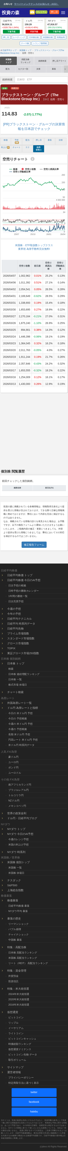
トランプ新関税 (40, 43)
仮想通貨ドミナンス (19, 1049)
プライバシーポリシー (21, 1077)
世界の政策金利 (16, 813)
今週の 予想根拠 (17, 729)
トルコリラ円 (16, 795)
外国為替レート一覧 (19, 702)
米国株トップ (8, 60)
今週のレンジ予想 (18, 839)
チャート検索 (15, 692)
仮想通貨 (12, 1012)
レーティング (19, 37)
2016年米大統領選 (18, 1004)
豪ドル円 (13, 756)
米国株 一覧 (15, 867)
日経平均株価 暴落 (18, 905)
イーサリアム (16, 1028)
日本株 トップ (15, 663)
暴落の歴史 (14, 918)
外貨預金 (13, 975)
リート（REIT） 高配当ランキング (28, 963)
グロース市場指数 (18, 643)
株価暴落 (12, 900)
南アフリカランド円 (19, 784)
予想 (17, 141)
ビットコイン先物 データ (22, 1054)
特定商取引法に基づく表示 (23, 1082)
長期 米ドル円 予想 (19, 734)
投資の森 (10, 12)
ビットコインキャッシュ (22, 1038)
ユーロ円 (13, 762)
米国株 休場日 (16, 872)
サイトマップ (15, 1067)
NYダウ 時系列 (16, 852)
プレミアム (41, 12)
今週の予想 (14, 608)
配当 (8, 69)
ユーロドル (14, 772)
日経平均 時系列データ (21, 623)
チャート (16, 147)
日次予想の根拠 (17, 585)
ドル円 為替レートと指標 (22, 707)
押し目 (54, 12)
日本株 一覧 (15, 679)
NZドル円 (13, 800)
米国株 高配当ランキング (22, 957)
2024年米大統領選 (18, 994)
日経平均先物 (15, 628)
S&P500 (12, 885)
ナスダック (14, 880)
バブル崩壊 (14, 929)
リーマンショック (18, 923)
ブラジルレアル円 (18, 789)
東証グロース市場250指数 (23, 653)
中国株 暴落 (15, 939)
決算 (38, 69)
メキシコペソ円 (17, 805)
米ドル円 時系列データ (21, 745)
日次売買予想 (16, 601)
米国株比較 (48, 37)
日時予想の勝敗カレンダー (23, 590)
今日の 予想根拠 (17, 718)
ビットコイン (16, 1017)
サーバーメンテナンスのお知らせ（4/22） (36, 4)
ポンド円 (13, 767)
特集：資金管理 (16, 970)
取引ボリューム (17, 1059)
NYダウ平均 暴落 (18, 911)
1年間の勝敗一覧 (18, 596)
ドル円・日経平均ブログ (22, 818)
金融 (5, 88)
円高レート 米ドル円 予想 (23, 739)
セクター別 (23, 69)
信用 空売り (39, 148)
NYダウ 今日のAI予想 (20, 833)
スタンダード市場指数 (20, 638)
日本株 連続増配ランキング (24, 674)
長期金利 (61, 37)
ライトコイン (16, 1033)
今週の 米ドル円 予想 (20, 723)
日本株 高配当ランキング (22, 952)
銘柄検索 (42, 61)
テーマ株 (25, 43)
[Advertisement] (34, 430)
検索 (10, 668)
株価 (6, 140)
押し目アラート (59, 61)
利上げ (5, 147)
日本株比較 (34, 37)
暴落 (54, 69)
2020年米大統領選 (18, 999)
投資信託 (13, 981)
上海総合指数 (15, 890)
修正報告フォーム (34, 544)
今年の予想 (14, 613)
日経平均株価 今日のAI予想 (23, 580)
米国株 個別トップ (18, 862)
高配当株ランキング (25, 60)
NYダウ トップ (16, 828)
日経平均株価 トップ (19, 575)
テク (28, 147)
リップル (13, 1022)
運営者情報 (14, 1072)
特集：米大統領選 (18, 988)
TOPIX (11, 648)
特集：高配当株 (16, 947)
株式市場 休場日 (17, 684)
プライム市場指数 (18, 633)
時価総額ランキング (19, 1043)
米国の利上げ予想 (18, 844)
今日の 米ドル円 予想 (20, 713)
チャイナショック (18, 934)
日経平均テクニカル (19, 618)
